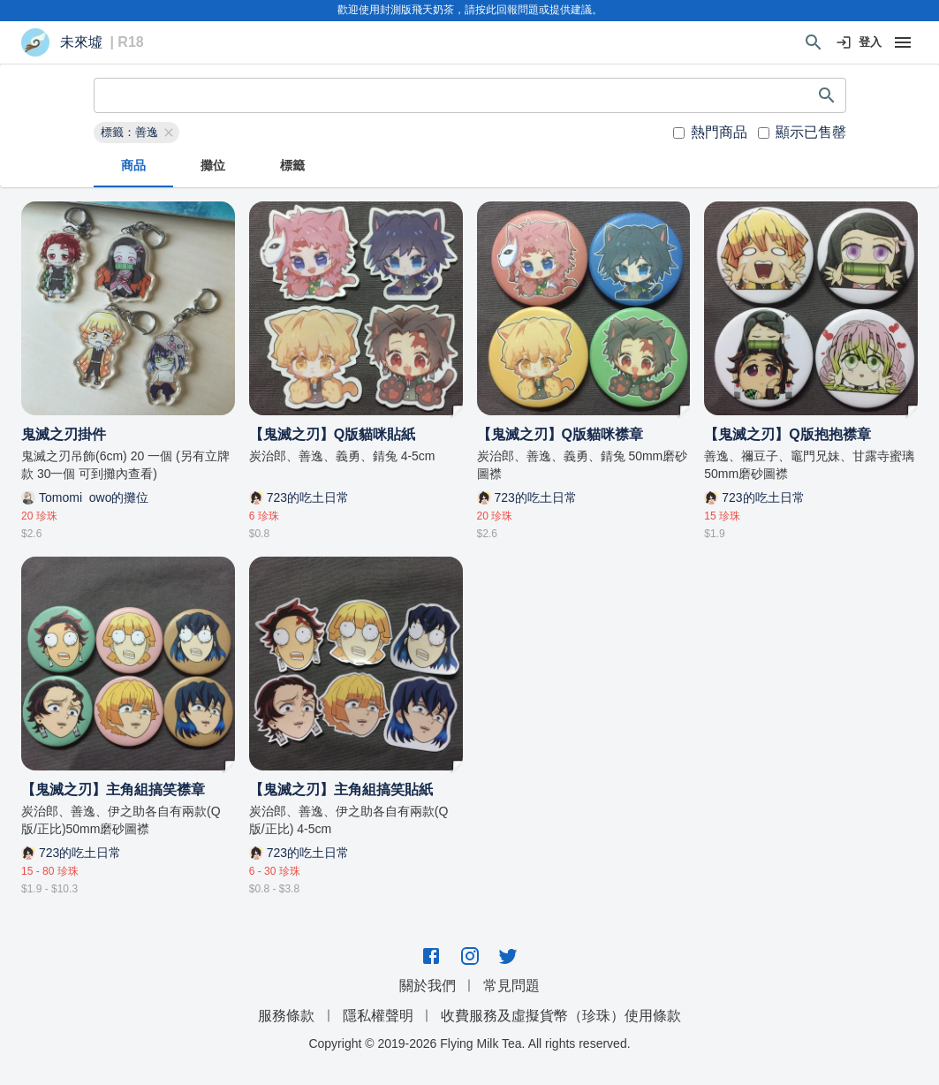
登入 (859, 43)
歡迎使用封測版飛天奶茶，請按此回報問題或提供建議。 (469, 10)
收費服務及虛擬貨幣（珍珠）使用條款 (561, 1015)
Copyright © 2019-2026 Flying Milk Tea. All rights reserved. (469, 1043)
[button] (136, 132)
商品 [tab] (133, 166)
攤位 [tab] (213, 166)
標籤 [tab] (292, 166)
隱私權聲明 (378, 1015)
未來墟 (81, 42)
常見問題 (511, 985)
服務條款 (286, 1015)
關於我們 (427, 985)
